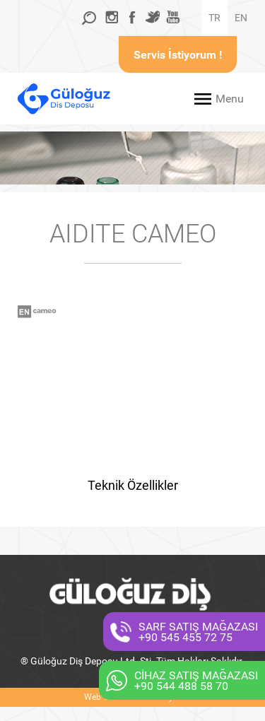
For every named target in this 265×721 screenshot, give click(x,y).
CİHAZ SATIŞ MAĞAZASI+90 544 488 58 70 (196, 681)
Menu (230, 98)
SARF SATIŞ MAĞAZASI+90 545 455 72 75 (198, 632)
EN (241, 17)
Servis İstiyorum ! (178, 54)
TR (214, 17)
